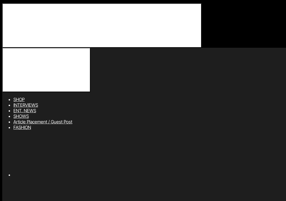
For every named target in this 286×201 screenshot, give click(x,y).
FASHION (22, 127)
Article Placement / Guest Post (42, 122)
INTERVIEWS (25, 105)
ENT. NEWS (24, 110)
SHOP (19, 99)
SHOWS (21, 116)
